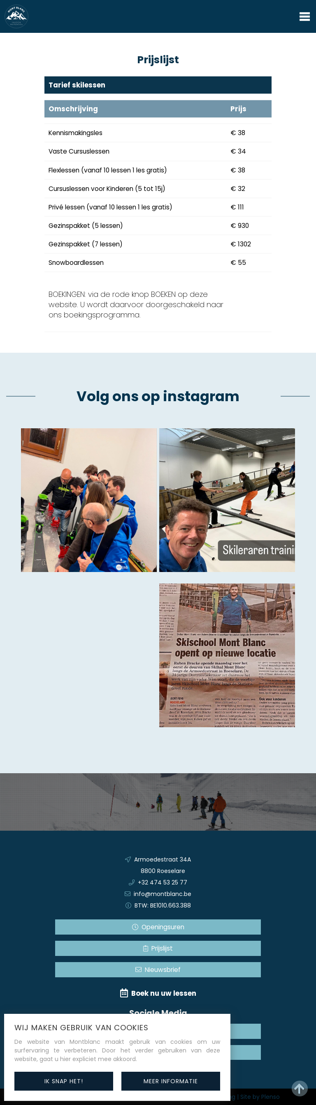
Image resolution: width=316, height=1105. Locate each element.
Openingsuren (158, 927)
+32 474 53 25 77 (162, 882)
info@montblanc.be (162, 894)
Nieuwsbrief (158, 969)
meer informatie (171, 1081)
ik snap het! (63, 1081)
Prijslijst (158, 948)
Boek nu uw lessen (158, 993)
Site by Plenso (260, 1097)
